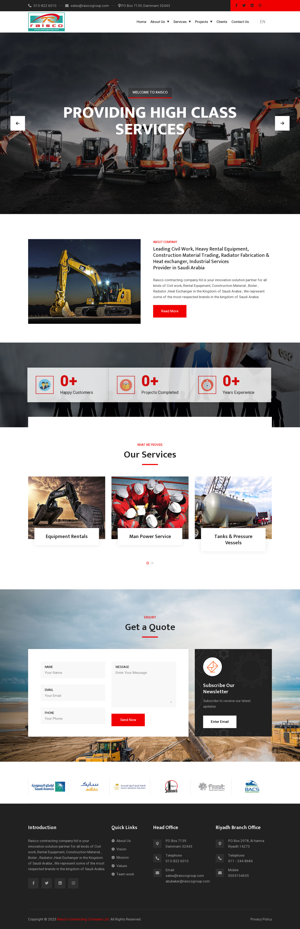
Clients (221, 21)
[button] (265, 22)
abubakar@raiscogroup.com (188, 881)
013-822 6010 (42, 5)
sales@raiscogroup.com (87, 5)
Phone (49, 713)
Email (49, 690)
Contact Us (240, 21)
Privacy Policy (261, 919)
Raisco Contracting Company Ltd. (83, 919)
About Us (157, 21)
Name (49, 667)
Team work (125, 874)
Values (121, 865)
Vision (121, 849)
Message (122, 667)
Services (180, 21)
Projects (201, 21)
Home (141, 21)
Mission (122, 857)
